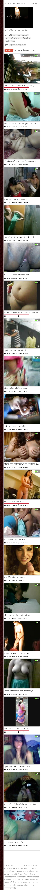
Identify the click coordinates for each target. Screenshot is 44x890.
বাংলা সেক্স (16, 35)
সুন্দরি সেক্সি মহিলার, (12, 38)
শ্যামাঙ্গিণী (25, 35)
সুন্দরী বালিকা (25, 38)
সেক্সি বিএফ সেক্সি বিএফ (17, 45)
